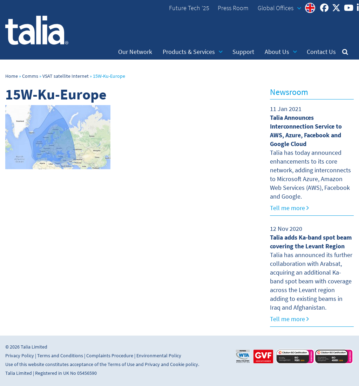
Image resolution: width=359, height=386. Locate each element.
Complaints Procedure (109, 355)
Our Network (135, 52)
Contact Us (321, 52)
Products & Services (193, 52)
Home (11, 76)
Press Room (233, 8)
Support (243, 52)
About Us (281, 52)
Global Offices (279, 8)
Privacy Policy (19, 355)
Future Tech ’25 (189, 8)
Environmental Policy (158, 355)
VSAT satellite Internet (65, 76)
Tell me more (289, 208)
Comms (30, 76)
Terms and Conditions (60, 355)
